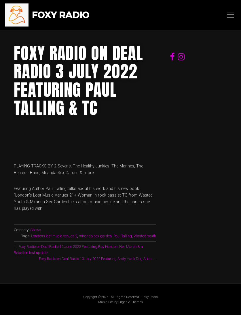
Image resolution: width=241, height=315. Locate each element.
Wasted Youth (145, 236)
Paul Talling (122, 236)
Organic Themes (130, 302)
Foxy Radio (60, 15)
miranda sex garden (95, 236)
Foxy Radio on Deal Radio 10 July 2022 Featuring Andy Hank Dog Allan (95, 258)
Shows (35, 230)
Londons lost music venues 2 (54, 236)
